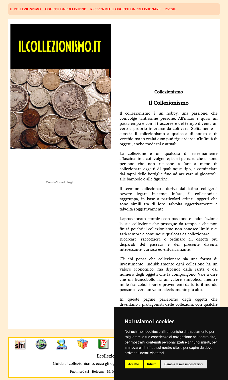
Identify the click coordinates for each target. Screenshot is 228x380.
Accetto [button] (133, 364)
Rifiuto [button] (152, 364)
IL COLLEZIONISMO (25, 9)
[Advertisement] (159, 55)
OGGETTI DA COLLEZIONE (65, 9)
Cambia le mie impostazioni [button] (183, 364)
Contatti (170, 9)
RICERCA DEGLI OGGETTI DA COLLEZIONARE (125, 9)
